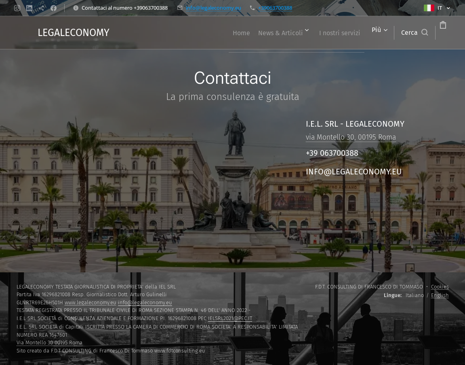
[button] (383, 32)
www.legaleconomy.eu (90, 302)
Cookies (440, 287)
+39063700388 (275, 7)
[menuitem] (197, 32)
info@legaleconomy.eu (213, 7)
